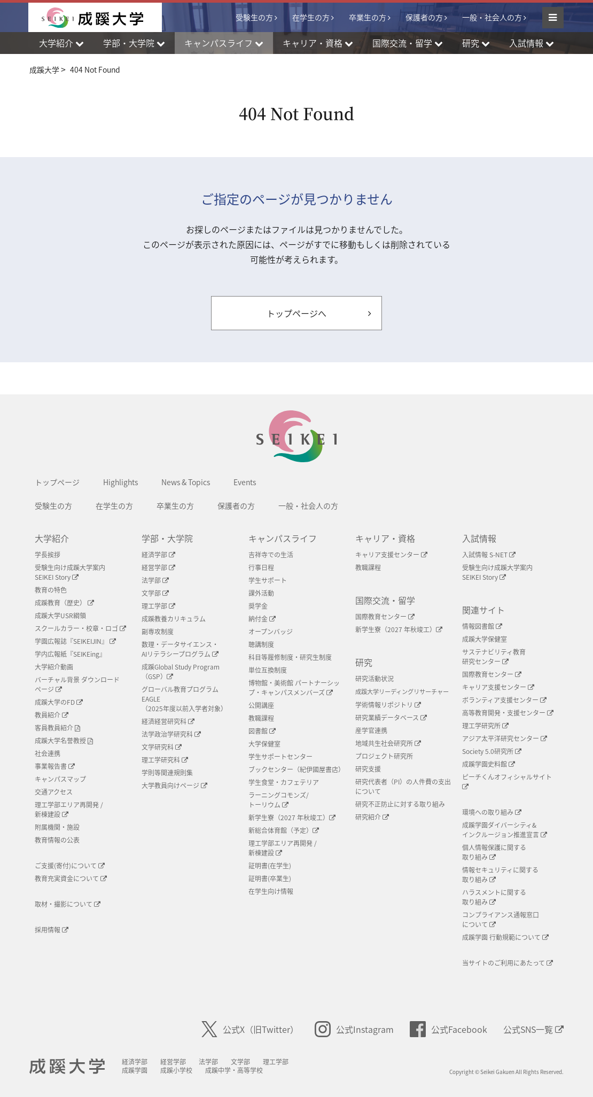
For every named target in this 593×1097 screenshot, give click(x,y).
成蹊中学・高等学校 (234, 1070)
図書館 (262, 731)
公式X (250, 1029)
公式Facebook (448, 1029)
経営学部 (158, 567)
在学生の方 (311, 17)
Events (244, 482)
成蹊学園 (134, 1070)
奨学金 (258, 606)
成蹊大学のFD (59, 702)
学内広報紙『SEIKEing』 (70, 654)
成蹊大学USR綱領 (60, 615)
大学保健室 (264, 744)
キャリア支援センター (391, 554)
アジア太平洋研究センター (504, 738)
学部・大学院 (167, 538)
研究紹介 (372, 817)
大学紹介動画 (54, 667)
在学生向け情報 (270, 891)
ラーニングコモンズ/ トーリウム (278, 800)
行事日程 (261, 567)
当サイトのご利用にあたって (507, 963)
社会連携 (47, 753)
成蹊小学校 (176, 1070)
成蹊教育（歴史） (64, 603)
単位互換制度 (267, 670)
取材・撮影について (67, 904)
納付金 (262, 619)
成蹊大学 (67, 1067)
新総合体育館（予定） (283, 830)
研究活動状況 (374, 678)
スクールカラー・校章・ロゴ (80, 628)
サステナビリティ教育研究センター (494, 656)
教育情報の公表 (57, 840)
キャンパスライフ (282, 538)
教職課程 (261, 718)
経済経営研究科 (168, 721)
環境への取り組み (491, 812)
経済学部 (158, 554)
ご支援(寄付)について (70, 865)
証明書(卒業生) (269, 878)
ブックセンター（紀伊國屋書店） (296, 769)
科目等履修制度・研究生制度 (290, 657)
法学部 (155, 580)
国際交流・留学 (385, 600)
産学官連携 (371, 730)
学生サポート (267, 580)
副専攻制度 (158, 631)
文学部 (155, 593)
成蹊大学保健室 (484, 639)
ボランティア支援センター (504, 700)
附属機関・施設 (57, 827)
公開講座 (261, 705)
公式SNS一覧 (533, 1029)
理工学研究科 (165, 760)
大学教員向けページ (174, 785)
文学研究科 (162, 747)
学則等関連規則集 (167, 772)
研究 (363, 662)
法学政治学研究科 (171, 734)
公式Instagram (354, 1029)
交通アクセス (54, 792)
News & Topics (185, 482)
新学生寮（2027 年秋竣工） (291, 817)
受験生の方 (254, 17)
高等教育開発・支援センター (507, 713)
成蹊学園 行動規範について (505, 937)
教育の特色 (51, 590)
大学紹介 (52, 538)
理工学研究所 (485, 725)
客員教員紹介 (57, 728)
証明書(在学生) (269, 865)
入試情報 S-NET (489, 554)
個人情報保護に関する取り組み (494, 852)
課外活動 (261, 593)
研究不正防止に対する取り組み (400, 804)
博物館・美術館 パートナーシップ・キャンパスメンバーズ (294, 687)
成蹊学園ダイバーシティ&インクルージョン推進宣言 (504, 829)
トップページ (57, 482)
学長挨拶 (47, 554)
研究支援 (368, 769)
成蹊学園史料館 (488, 764)
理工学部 (158, 606)
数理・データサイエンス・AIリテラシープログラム (180, 649)
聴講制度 (261, 644)
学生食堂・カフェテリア (283, 782)
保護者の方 (424, 17)
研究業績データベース (391, 717)
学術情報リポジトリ (388, 705)
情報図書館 (482, 626)
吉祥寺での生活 (270, 554)
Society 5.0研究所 (491, 751)
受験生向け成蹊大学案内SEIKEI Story (70, 572)
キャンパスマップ (60, 779)
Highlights (120, 482)
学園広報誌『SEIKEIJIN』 (75, 641)
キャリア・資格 (385, 538)
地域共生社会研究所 (388, 743)
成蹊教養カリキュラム (174, 619)
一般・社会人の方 (492, 17)
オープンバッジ (270, 631)
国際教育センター (385, 616)
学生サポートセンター (280, 756)
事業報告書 (55, 766)
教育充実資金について (71, 878)
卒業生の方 (367, 17)
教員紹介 (51, 715)
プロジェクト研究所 (384, 756)
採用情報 (51, 930)
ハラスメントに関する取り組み (494, 897)
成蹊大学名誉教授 (64, 740)
